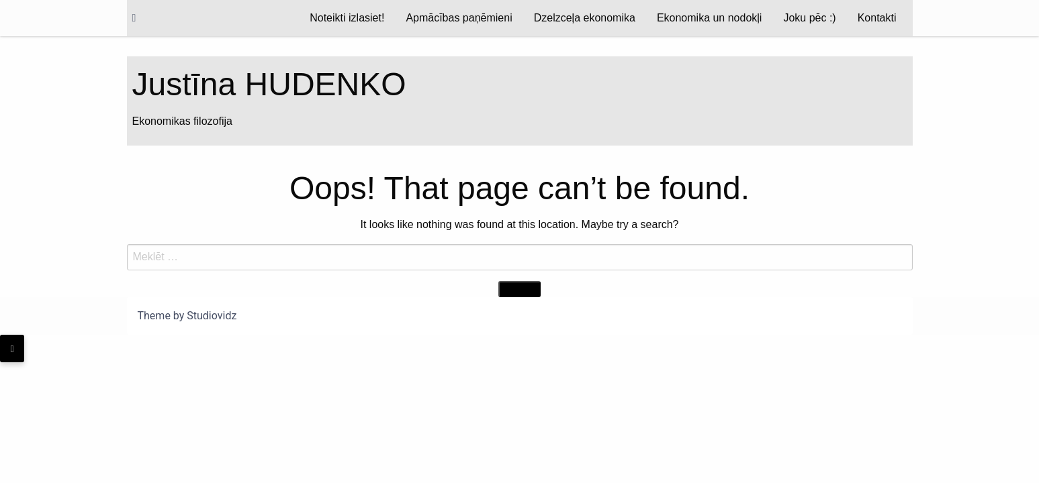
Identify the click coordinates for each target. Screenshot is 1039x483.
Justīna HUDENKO (269, 84)
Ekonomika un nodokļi (709, 17)
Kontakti (877, 17)
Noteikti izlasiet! (347, 17)
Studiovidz (211, 315)
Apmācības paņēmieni (459, 17)
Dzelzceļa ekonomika (584, 17)
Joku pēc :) (809, 17)
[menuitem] (347, 18)
